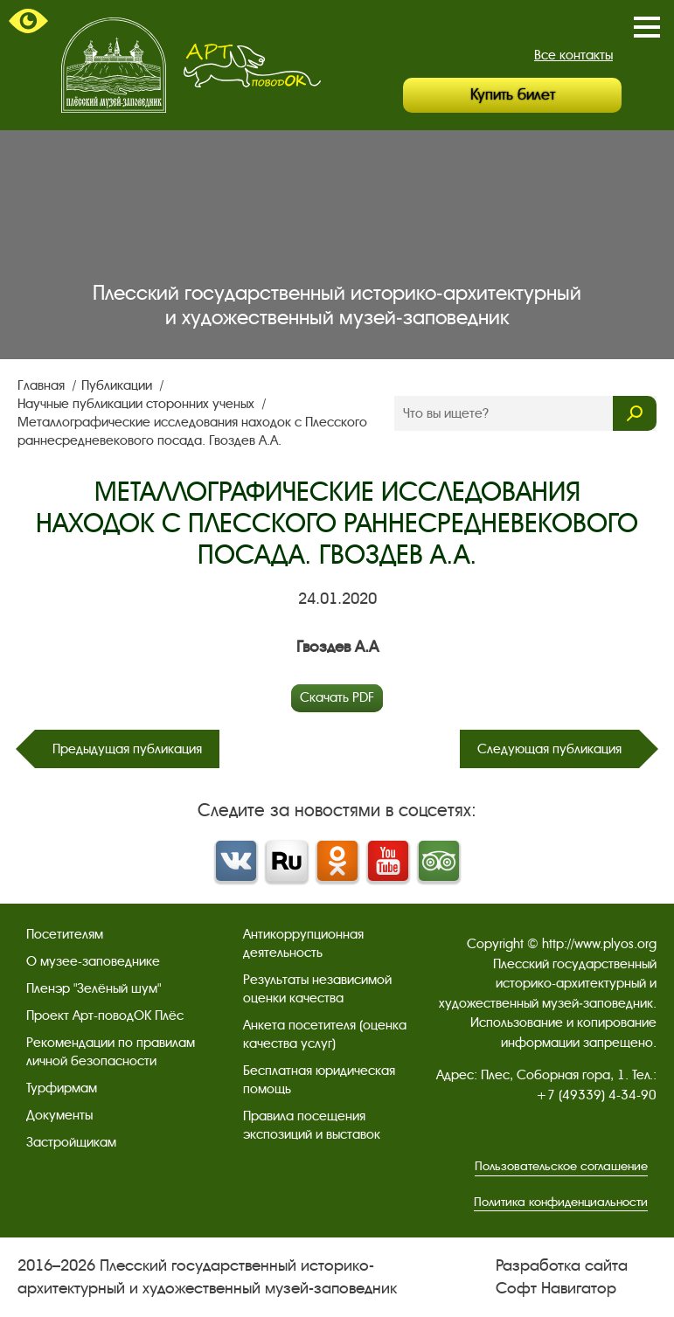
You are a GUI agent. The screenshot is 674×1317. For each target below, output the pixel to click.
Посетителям (64, 934)
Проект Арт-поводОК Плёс (105, 1015)
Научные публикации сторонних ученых (137, 404)
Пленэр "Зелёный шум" (93, 988)
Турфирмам (61, 1088)
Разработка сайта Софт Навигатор (562, 1276)
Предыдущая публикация (127, 749)
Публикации (118, 385)
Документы (59, 1115)
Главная (42, 385)
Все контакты (573, 55)
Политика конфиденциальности (561, 1202)
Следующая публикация (549, 749)
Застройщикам (71, 1142)
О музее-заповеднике (93, 961)
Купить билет (512, 95)
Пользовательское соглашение (561, 1166)
